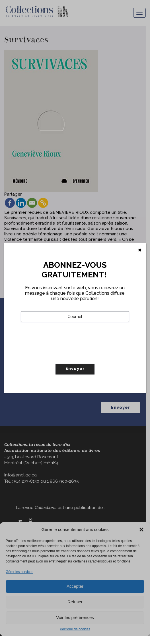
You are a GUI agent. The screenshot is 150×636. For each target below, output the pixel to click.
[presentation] (64, 354)
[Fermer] (139, 250)
